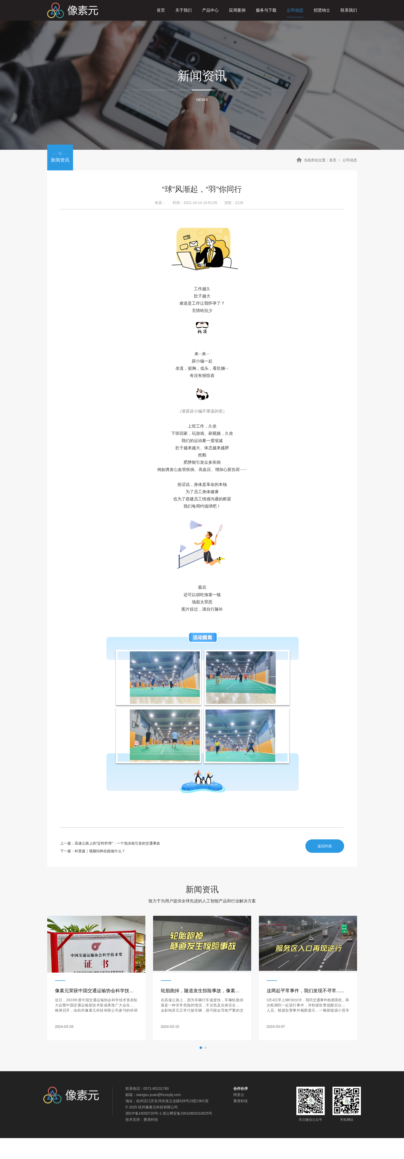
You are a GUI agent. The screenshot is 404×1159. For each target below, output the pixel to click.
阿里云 (238, 1095)
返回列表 (325, 846)
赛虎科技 (151, 1119)
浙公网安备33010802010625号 (187, 1113)
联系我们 (348, 10)
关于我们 (183, 10)
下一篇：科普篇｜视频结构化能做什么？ (92, 851)
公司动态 (295, 10)
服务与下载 (266, 10)
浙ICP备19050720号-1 (143, 1113)
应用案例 (237, 10)
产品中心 (210, 10)
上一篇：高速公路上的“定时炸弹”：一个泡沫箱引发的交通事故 (110, 843)
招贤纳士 (322, 10)
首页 (161, 10)
